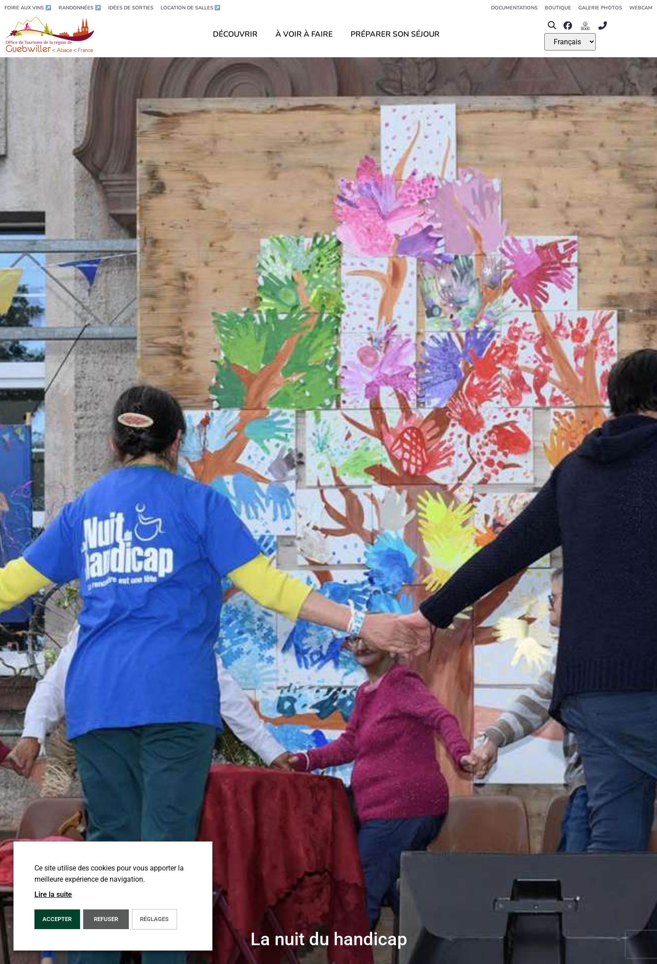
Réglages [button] (154, 919)
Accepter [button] (57, 919)
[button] (551, 25)
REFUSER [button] (106, 919)
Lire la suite (53, 894)
